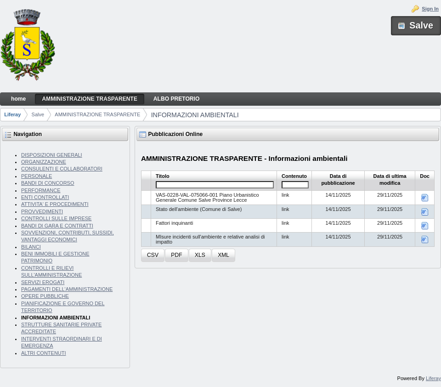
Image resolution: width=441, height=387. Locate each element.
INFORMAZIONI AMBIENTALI (195, 115)
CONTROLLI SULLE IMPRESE (56, 218)
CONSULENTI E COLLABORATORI (61, 168)
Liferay (12, 114)
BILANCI (31, 247)
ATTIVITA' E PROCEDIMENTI (55, 204)
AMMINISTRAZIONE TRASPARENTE (97, 114)
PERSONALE (36, 176)
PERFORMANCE (41, 190)
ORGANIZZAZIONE (43, 162)
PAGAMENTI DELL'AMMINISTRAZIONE (67, 289)
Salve (38, 114)
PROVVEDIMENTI (42, 211)
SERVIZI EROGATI (42, 282)
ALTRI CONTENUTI (43, 353)
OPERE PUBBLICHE (45, 296)
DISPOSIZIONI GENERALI (51, 155)
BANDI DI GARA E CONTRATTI (57, 225)
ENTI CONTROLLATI (45, 197)
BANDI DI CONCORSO (47, 183)
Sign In (430, 8)
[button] (152, 255)
